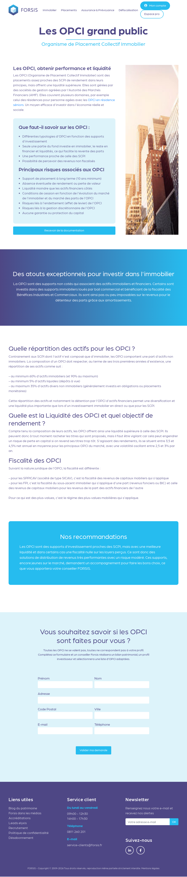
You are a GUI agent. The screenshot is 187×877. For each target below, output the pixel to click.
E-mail (42, 725)
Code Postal (47, 709)
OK (174, 822)
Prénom (43, 679)
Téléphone (102, 725)
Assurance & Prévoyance (98, 10)
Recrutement (18, 828)
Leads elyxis (18, 823)
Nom (98, 679)
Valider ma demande (93, 750)
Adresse (44, 694)
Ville (97, 709)
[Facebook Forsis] (140, 851)
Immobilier (50, 10)
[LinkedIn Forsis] (129, 851)
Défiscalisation (128, 10)
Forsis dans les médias (25, 813)
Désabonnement (21, 838)
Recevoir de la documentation (64, 230)
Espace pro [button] (152, 14)
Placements (69, 10)
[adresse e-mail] (147, 822)
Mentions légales (150, 868)
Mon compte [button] (155, 5)
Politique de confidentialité (29, 833)
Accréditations (19, 818)
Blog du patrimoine (23, 808)
